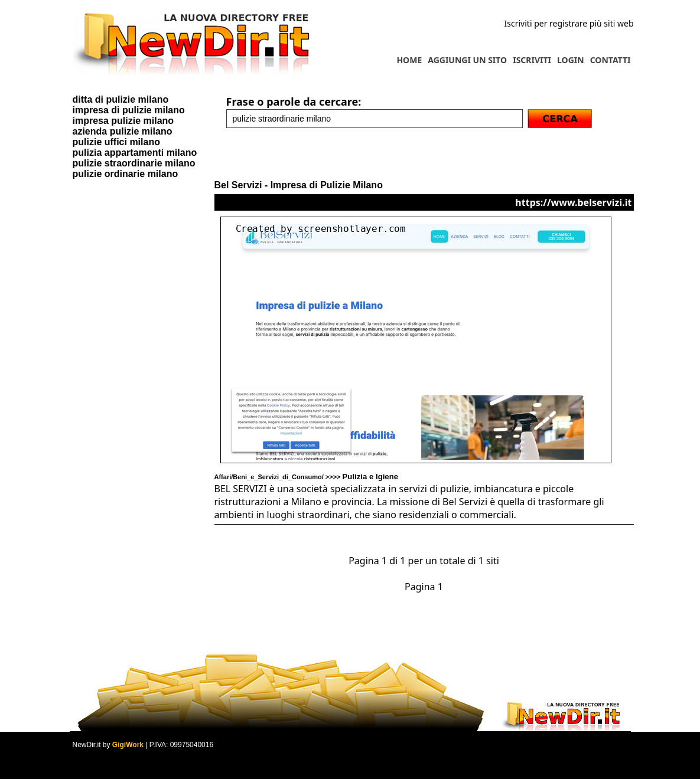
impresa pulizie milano (123, 121)
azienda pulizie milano (122, 131)
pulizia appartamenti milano (135, 153)
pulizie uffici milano (116, 142)
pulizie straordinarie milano (134, 163)
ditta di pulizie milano (121, 99)
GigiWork (128, 745)
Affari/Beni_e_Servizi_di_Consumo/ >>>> (306, 476)
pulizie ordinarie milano (125, 174)
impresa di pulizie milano (129, 110)
